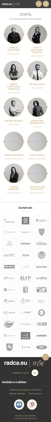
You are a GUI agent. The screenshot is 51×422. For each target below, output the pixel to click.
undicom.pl (31, 418)
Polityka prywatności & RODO (25, 389)
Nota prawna (35, 393)
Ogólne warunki (17, 393)
